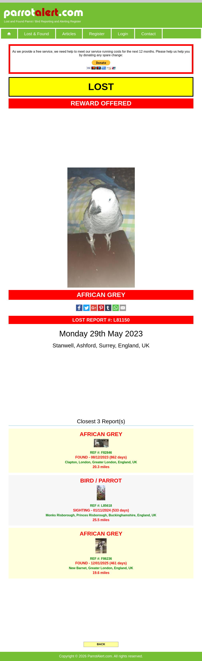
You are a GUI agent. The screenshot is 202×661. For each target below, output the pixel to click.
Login (123, 33)
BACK (101, 644)
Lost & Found (36, 33)
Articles (69, 33)
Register (96, 33)
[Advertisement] (152, 13)
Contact (148, 33)
